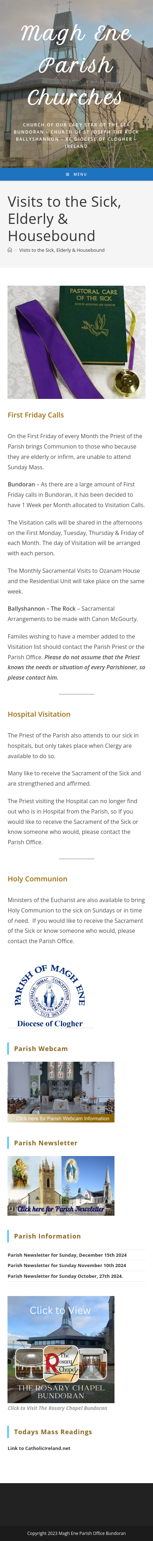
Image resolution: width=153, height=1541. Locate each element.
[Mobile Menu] (76, 174)
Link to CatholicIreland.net (38, 1448)
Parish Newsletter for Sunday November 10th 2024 (66, 1265)
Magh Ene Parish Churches (76, 65)
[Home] (9, 250)
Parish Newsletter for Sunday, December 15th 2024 (67, 1255)
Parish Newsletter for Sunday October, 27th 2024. (65, 1276)
